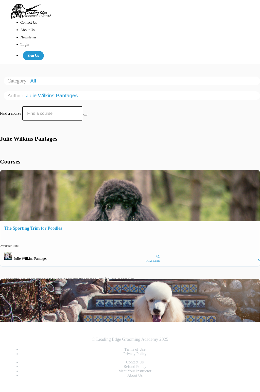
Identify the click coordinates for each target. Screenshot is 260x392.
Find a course (10, 113)
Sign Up (33, 55)
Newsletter (28, 37)
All (33, 80)
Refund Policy (135, 366)
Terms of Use (135, 349)
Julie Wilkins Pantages (52, 95)
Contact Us (28, 22)
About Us (27, 30)
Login (24, 45)
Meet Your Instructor (135, 371)
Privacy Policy (135, 354)
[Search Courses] (85, 114)
